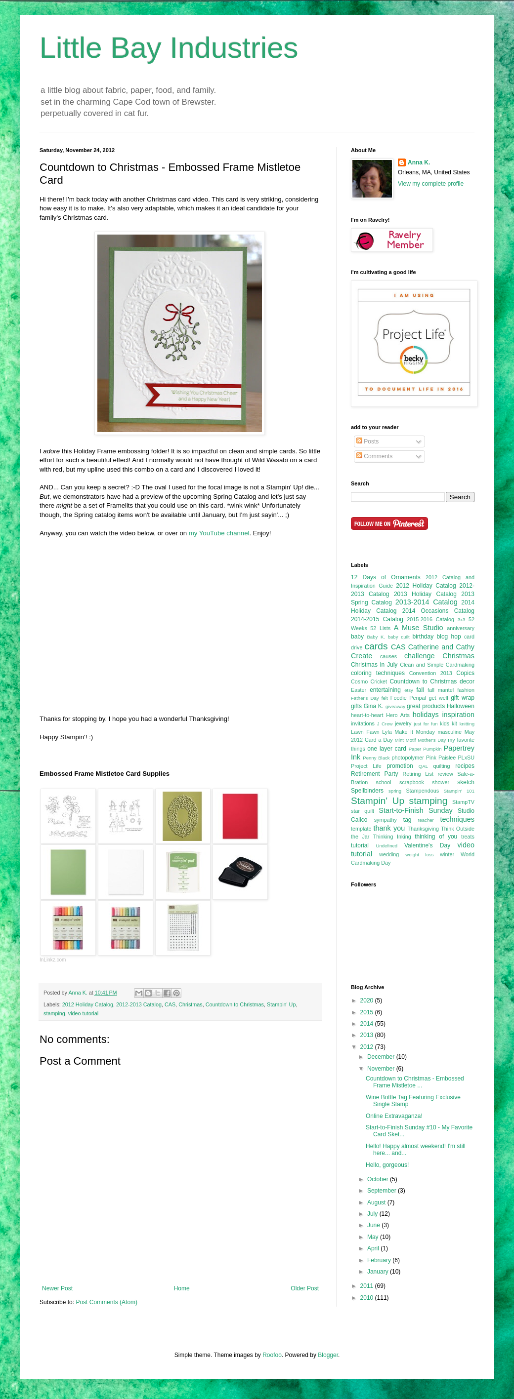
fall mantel (441, 690)
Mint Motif (405, 740)
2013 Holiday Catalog (425, 594)
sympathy (385, 820)
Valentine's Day (427, 845)
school (383, 782)
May (373, 1237)
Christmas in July (374, 664)
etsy (408, 690)
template (361, 829)
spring (394, 791)
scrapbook (411, 782)
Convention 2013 (430, 673)
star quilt (362, 811)
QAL (423, 766)
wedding (389, 854)
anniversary (460, 628)
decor (467, 681)
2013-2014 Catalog (426, 602)
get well (438, 698)
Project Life (366, 766)
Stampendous (422, 791)
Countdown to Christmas (235, 1004)
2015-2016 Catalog (430, 619)
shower (440, 782)
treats (467, 836)
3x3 (461, 619)
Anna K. (419, 162)
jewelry (403, 723)
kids (444, 723)
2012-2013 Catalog (139, 1004)
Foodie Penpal (408, 698)
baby (357, 636)
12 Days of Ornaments (386, 577)
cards (376, 646)
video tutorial (83, 1013)
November (381, 1068)
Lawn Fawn (365, 732)
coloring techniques (378, 673)
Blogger (328, 1355)
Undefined (386, 845)
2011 (367, 1285)
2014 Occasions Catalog (438, 610)
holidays (426, 715)
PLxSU (466, 757)
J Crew (385, 723)
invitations (363, 723)
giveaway (395, 706)
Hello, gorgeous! (387, 1164)
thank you (389, 828)
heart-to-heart (367, 715)
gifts (356, 706)
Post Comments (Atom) (106, 1302)
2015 (367, 1012)
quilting (441, 766)
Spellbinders (367, 790)
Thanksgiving (423, 829)
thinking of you (436, 836)
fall (420, 689)
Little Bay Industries (169, 47)
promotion (399, 765)
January (378, 1271)
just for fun (425, 723)
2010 (367, 1297)
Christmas (190, 1004)
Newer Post (57, 1288)
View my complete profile (431, 183)
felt (385, 698)
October (378, 1179)
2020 (367, 1000)
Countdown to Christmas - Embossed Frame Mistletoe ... (415, 1082)
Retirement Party (374, 773)
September (382, 1190)
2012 (367, 1046)
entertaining (385, 689)
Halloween (460, 706)
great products (426, 706)
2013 (367, 1035)
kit (454, 723)
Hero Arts (398, 715)
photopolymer (407, 757)
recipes (464, 765)
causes (388, 656)
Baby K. (376, 637)
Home (182, 1288)
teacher (426, 820)
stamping (54, 1013)
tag (407, 819)
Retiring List (417, 774)
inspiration (458, 715)
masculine (450, 732)
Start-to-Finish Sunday (415, 810)
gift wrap (462, 697)
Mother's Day (432, 740)
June (374, 1225)
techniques (457, 819)
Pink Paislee (441, 757)
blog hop (449, 636)
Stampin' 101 (459, 791)
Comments (374, 456)
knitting (467, 723)
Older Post (305, 1288)
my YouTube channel (219, 533)
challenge (419, 656)
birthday (422, 636)
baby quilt (399, 637)
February (379, 1260)
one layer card (386, 748)
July (373, 1213)
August (377, 1202)
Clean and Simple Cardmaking (437, 665)
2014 (367, 1023)
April (374, 1248)
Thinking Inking (392, 836)
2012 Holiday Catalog (87, 1004)
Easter (358, 690)
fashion (465, 690)
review (445, 774)
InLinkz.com (53, 959)
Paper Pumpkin (425, 749)
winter (447, 854)
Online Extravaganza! (394, 1116)
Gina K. (374, 706)
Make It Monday (414, 732)
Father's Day (365, 698)
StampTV (463, 802)
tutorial (360, 845)
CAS (170, 1004)
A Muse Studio (418, 628)
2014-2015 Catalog (377, 619)
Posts (367, 441)
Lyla (386, 732)
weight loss (419, 854)
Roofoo (272, 1355)
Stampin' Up (281, 1004)
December (381, 1056)
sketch (465, 782)
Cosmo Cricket (369, 681)
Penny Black (376, 757)
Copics (465, 673)
